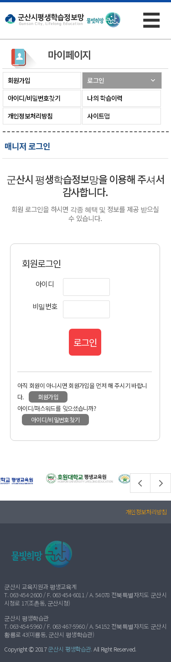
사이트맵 (98, 115)
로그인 (95, 80)
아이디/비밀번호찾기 (34, 98)
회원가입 (19, 80)
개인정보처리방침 (30, 115)
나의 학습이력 (104, 98)
